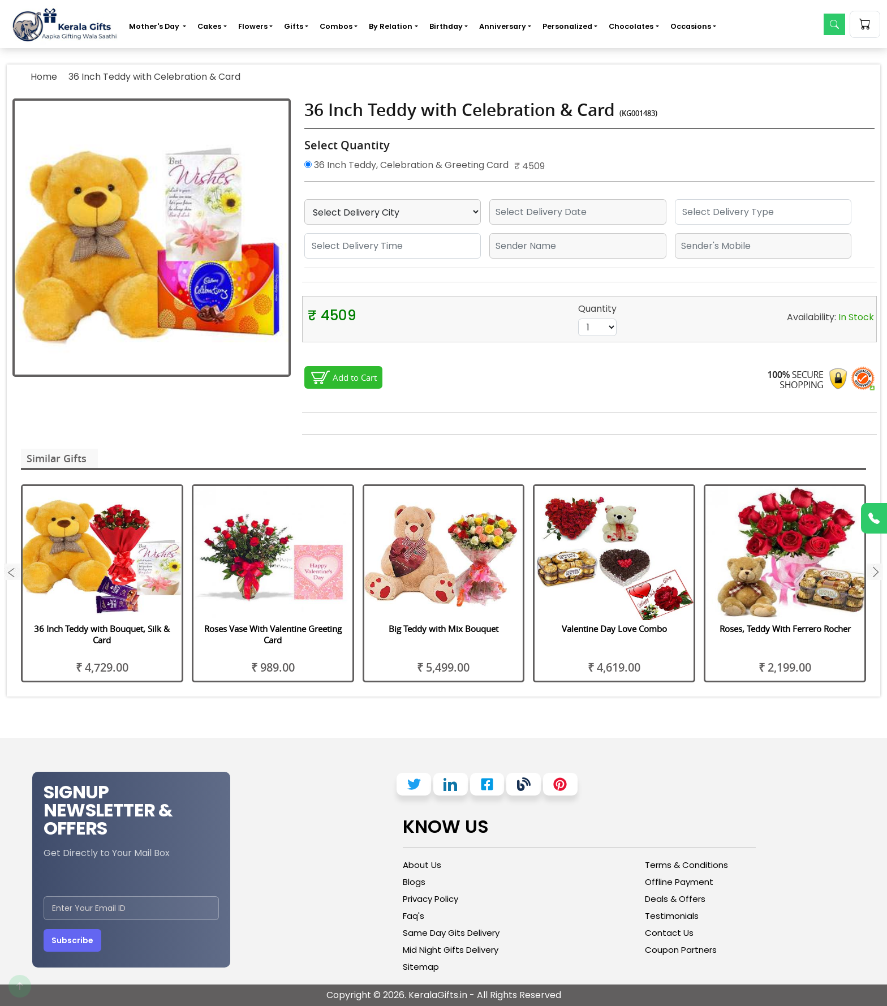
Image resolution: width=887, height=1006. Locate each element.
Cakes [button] (209, 26)
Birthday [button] (446, 26)
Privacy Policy (430, 899)
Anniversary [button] (502, 26)
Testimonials (672, 916)
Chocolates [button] (631, 26)
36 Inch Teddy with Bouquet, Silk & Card (102, 634)
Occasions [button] (690, 26)
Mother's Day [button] (155, 26)
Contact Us (669, 933)
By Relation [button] (390, 26)
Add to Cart (355, 377)
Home (44, 76)
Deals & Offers (675, 899)
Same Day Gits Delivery (451, 933)
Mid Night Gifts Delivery (450, 950)
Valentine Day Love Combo (614, 628)
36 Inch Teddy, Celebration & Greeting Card (406, 164)
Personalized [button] (567, 26)
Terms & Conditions (686, 865)
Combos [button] (336, 26)
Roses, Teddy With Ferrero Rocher (785, 628)
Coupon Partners (681, 950)
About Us (422, 865)
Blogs (414, 882)
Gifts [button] (293, 26)
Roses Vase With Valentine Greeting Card (273, 634)
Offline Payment (679, 882)
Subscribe (72, 940)
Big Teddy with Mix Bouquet (443, 628)
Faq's (413, 916)
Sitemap (421, 967)
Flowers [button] (253, 26)
